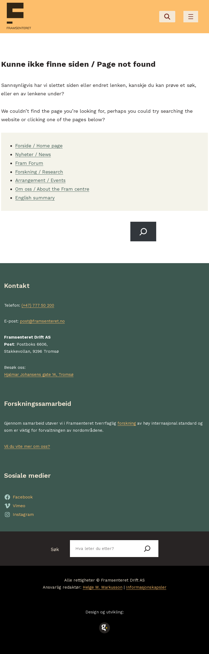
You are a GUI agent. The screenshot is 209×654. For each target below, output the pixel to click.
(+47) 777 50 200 (38, 304)
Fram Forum (29, 161)
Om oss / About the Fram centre (54, 187)
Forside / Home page (39, 144)
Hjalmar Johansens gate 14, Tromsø (40, 373)
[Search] (142, 230)
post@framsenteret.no (43, 320)
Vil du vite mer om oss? (27, 445)
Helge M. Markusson (101, 586)
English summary (35, 196)
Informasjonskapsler (147, 586)
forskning (127, 421)
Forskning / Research (40, 170)
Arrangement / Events (41, 178)
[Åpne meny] (190, 16)
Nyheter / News (33, 153)
